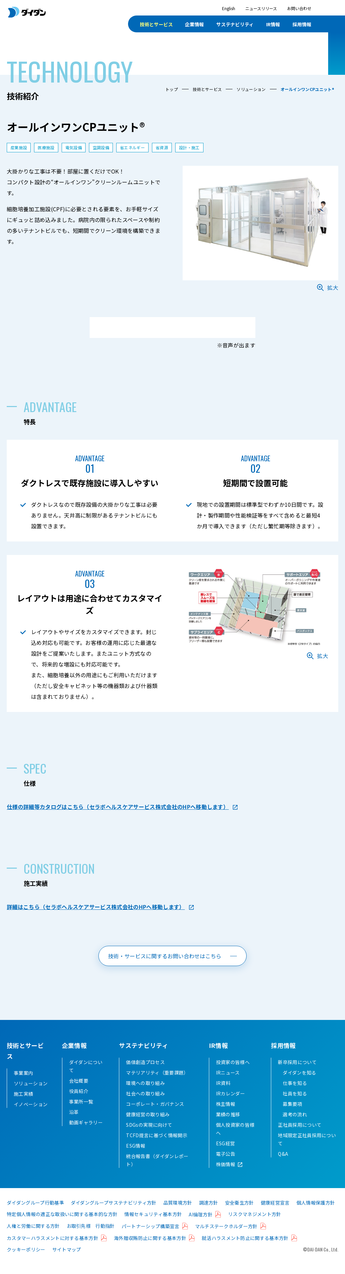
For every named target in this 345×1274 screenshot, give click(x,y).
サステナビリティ (235, 24)
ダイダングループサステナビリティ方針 (114, 1213)
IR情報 (273, 24)
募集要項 (292, 1114)
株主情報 (225, 1114)
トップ (171, 89)
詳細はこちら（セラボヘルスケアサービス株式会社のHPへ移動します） (96, 907)
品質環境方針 (177, 1213)
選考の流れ (295, 1125)
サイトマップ (66, 1260)
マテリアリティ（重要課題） (157, 1083)
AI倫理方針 (201, 1225)
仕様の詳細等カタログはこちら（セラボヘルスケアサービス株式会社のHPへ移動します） (118, 807)
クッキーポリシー (26, 1260)
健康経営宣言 (275, 1213)
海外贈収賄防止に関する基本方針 (150, 1248)
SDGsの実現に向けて (149, 1135)
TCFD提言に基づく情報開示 (156, 1146)
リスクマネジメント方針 (254, 1224)
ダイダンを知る (299, 1083)
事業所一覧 (81, 1112)
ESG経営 (225, 1154)
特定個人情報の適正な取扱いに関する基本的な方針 (62, 1224)
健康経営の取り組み (147, 1125)
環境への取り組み (145, 1093)
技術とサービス (156, 24)
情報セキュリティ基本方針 (153, 1224)
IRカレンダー (230, 1104)
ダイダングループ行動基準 (35, 1213)
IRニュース (228, 1083)
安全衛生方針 (239, 1213)
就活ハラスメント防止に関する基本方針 (245, 1248)
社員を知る (295, 1104)
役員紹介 (78, 1101)
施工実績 (23, 1093)
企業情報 (194, 24)
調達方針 (208, 1213)
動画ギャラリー (86, 1133)
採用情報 (301, 24)
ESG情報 (135, 1156)
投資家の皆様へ (233, 1072)
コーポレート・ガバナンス (155, 1114)
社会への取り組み (145, 1104)
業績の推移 (228, 1125)
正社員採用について (299, 1135)
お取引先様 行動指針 (91, 1236)
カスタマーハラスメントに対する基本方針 (52, 1248)
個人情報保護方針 (315, 1213)
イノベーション (31, 1104)
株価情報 (225, 1175)
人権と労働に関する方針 (33, 1236)
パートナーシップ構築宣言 (151, 1237)
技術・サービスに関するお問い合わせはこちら (164, 956)
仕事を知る (295, 1093)
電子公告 (225, 1164)
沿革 (74, 1122)
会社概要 (78, 1091)
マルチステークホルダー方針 (226, 1237)
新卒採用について (297, 1072)
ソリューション (251, 89)
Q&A (283, 1164)
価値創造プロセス (145, 1072)
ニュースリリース (261, 8)
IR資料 (223, 1093)
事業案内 (23, 1072)
